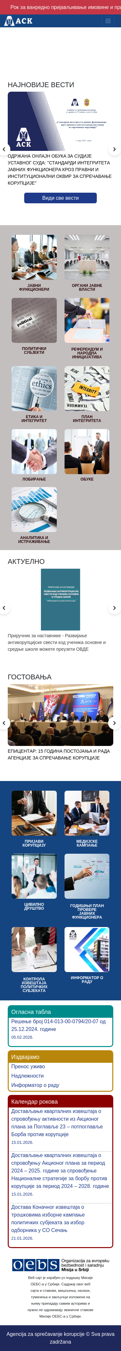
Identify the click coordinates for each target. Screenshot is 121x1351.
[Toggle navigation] (108, 20)
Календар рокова (34, 1101)
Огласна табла (31, 1012)
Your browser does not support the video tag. (60, 43)
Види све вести (60, 198)
